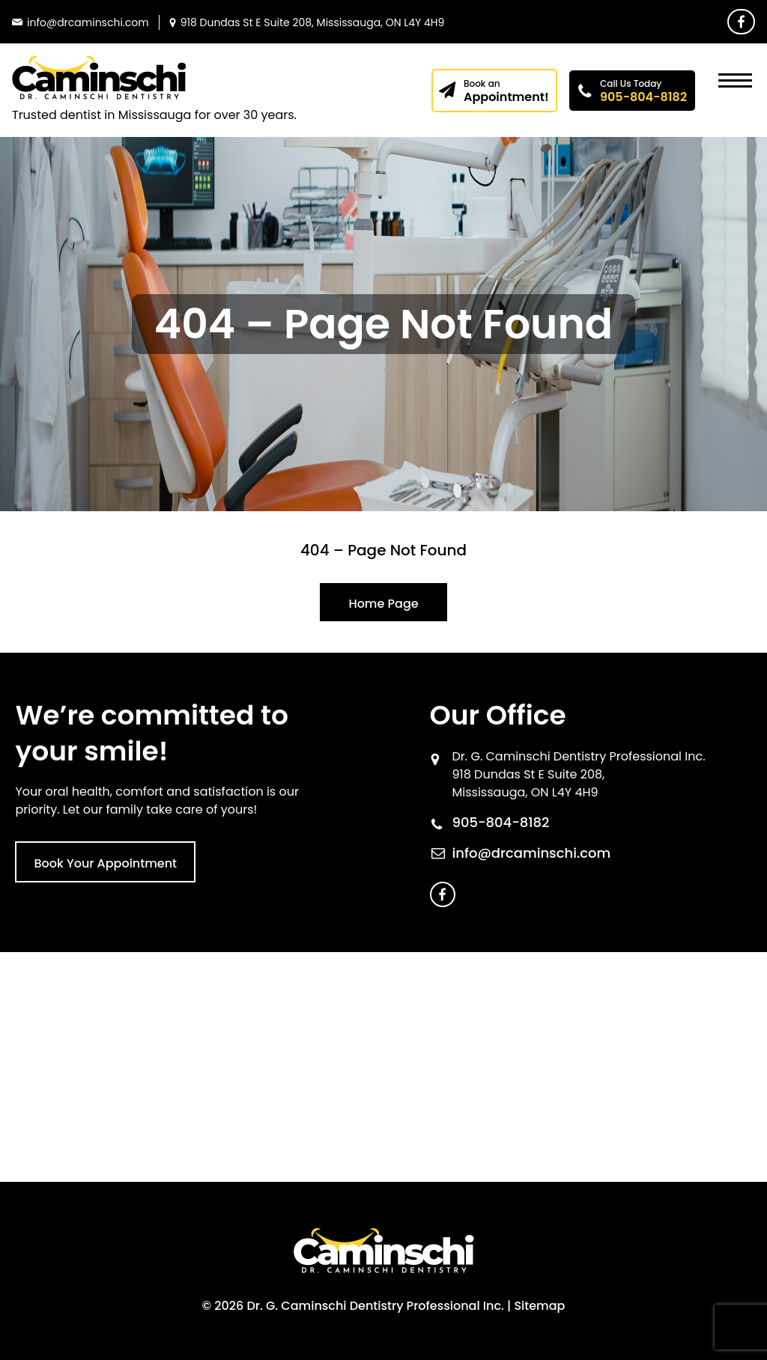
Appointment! (506, 91)
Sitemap (539, 1305)
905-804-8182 (644, 91)
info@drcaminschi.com (531, 853)
